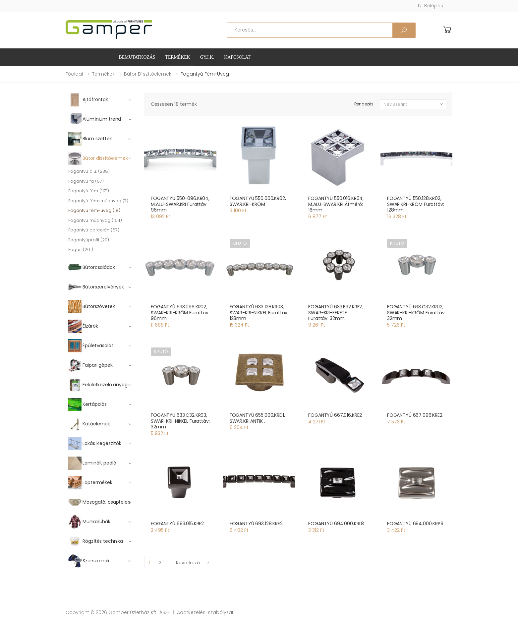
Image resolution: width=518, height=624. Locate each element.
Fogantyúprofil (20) (88, 240)
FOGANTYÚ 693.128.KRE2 (256, 523)
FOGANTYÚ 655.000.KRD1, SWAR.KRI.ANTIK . (257, 418)
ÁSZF (164, 612)
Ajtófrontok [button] (88, 99)
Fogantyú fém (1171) (88, 191)
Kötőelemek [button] (89, 424)
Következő (192, 562)
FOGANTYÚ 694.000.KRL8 (336, 523)
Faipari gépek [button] (90, 365)
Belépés (430, 5)
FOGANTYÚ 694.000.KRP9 (415, 523)
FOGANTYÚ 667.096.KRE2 (414, 415)
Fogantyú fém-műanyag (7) (98, 201)
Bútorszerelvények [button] (96, 287)
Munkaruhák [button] (89, 522)
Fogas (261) (80, 249)
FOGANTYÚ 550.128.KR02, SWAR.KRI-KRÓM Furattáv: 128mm (415, 204)
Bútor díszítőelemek (147, 74)
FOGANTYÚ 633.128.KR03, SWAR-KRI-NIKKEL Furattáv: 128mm (259, 312)
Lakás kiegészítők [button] (94, 443)
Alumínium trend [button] (94, 119)
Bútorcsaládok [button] (91, 267)
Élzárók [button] (83, 326)
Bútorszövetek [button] (91, 306)
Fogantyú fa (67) (86, 181)
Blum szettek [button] (90, 139)
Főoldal (74, 74)
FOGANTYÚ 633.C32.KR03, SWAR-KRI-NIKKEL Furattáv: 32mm (180, 421)
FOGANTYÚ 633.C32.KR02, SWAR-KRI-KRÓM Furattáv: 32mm (416, 312)
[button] (447, 30)
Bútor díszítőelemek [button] (98, 158)
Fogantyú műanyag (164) (95, 220)
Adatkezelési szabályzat (205, 612)
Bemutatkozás (137, 57)
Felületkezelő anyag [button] (98, 385)
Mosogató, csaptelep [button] (99, 502)
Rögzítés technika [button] (95, 541)
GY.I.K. (207, 57)
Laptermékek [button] (90, 482)
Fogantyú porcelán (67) (93, 230)
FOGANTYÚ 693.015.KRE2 (177, 523)
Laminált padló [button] (92, 463)
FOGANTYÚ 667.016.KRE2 (335, 415)
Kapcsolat (237, 57)
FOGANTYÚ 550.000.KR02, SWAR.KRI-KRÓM (258, 201)
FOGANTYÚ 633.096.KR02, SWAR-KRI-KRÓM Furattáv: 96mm (180, 312)
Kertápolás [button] (87, 404)
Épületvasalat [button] (90, 345)
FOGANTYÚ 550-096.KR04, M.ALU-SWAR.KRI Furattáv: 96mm (180, 204)
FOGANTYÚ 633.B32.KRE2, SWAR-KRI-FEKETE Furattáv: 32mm (335, 312)
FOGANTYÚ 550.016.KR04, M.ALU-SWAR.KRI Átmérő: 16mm (336, 204)
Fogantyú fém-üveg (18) (94, 210)
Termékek (177, 57)
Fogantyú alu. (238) (89, 171)
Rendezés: (364, 104)
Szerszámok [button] (89, 561)
